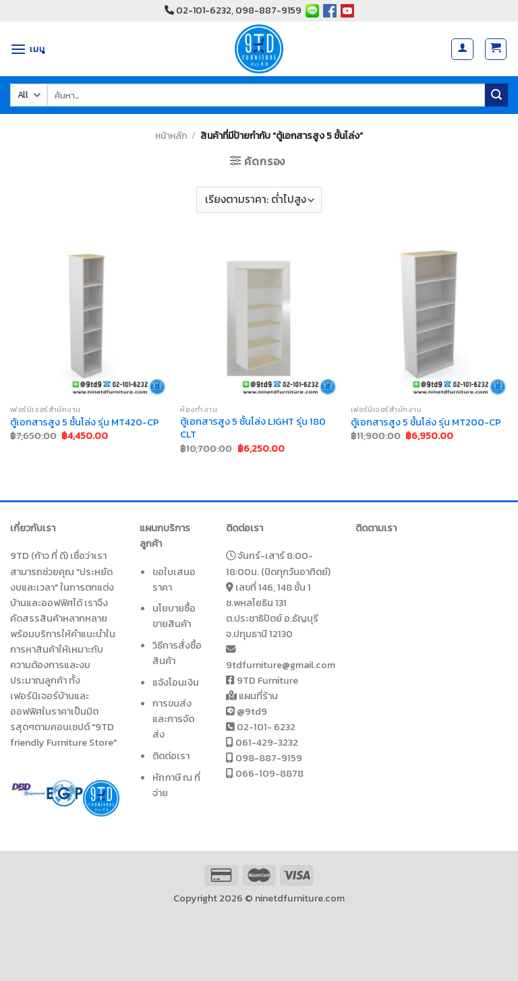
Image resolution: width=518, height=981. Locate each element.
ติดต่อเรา (171, 755)
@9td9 (252, 711)
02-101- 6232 (266, 726)
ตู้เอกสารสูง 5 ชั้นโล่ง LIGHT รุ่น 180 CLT (253, 427)
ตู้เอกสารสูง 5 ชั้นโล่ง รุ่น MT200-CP (426, 422)
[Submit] (496, 95)
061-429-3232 (266, 742)
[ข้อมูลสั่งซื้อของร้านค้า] (258, 200)
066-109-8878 (269, 773)
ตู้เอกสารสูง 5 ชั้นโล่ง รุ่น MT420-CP (84, 422)
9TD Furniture (267, 680)
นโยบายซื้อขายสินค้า (174, 616)
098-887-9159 (268, 757)
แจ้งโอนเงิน (175, 682)
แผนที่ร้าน (258, 695)
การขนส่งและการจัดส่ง (173, 719)
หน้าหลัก (171, 136)
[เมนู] (27, 48)
